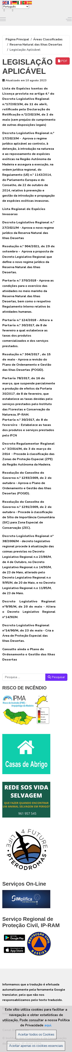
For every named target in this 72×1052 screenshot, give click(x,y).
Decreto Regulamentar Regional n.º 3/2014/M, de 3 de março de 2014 (28, 449)
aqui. (48, 1025)
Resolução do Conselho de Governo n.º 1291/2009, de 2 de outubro (27, 507)
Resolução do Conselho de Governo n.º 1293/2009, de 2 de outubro (27, 478)
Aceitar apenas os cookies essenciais (36, 1045)
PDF (62, 61)
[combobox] (24, 677)
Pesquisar (56, 677)
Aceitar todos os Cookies (36, 1034)
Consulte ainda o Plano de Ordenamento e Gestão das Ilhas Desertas (28, 654)
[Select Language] (15, 6)
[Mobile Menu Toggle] (3, 19)
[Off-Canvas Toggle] (69, 19)
